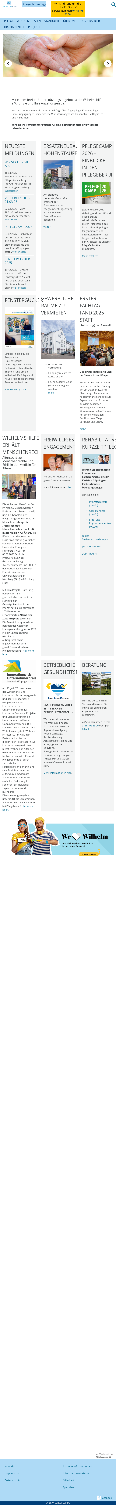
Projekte (34, 27)
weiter (46, 226)
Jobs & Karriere (90, 21)
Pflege (8, 21)
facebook (104, 1497)
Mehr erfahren (90, 256)
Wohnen (23, 21)
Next (108, 63)
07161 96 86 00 (90, 725)
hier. (69, 487)
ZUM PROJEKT (89, 553)
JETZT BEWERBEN (91, 546)
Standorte (52, 21)
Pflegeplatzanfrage (34, 4)
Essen (37, 21)
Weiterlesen (11, 190)
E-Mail (85, 729)
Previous (8, 63)
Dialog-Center (14, 27)
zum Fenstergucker (15, 389)
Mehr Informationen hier (57, 773)
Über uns (69, 21)
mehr (51, 392)
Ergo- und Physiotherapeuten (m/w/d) (100, 523)
